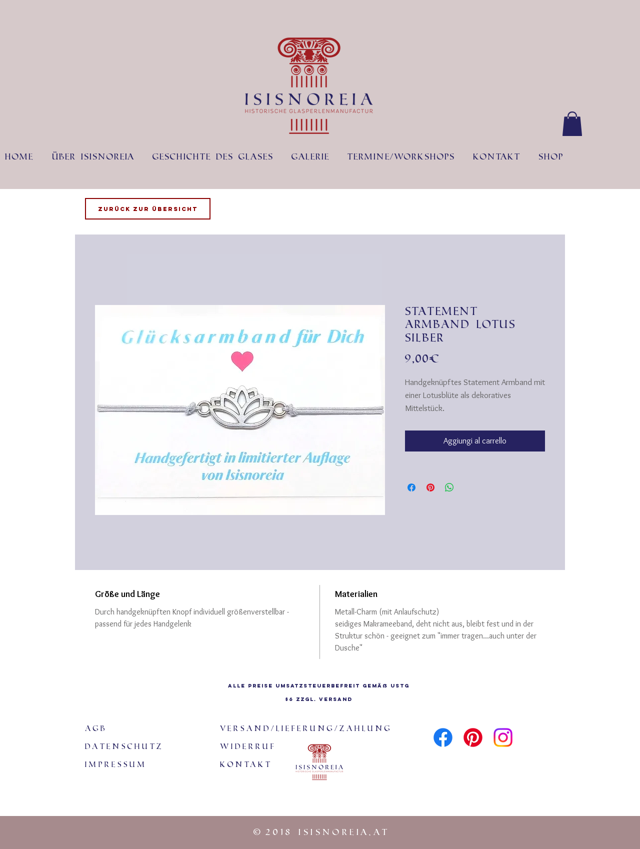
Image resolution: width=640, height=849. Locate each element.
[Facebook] (443, 737)
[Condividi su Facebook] (412, 488)
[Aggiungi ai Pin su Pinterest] (430, 488)
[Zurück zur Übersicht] (147, 209)
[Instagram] (503, 737)
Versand (335, 699)
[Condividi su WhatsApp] (450, 488)
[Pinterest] (473, 737)
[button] (572, 124)
